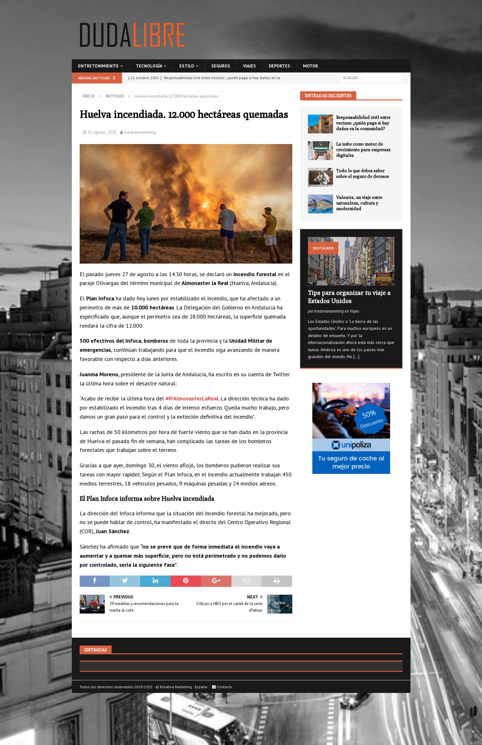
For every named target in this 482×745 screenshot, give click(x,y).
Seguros (220, 66)
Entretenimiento (98, 66)
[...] (356, 356)
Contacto (222, 731)
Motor (310, 66)
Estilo (186, 66)
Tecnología (149, 66)
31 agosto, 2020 (102, 132)
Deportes (279, 66)
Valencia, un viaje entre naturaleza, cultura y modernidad (359, 203)
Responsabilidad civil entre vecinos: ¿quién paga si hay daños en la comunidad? (363, 123)
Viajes (249, 66)
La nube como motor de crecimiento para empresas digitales (363, 150)
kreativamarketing (140, 132)
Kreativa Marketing (176, 731)
